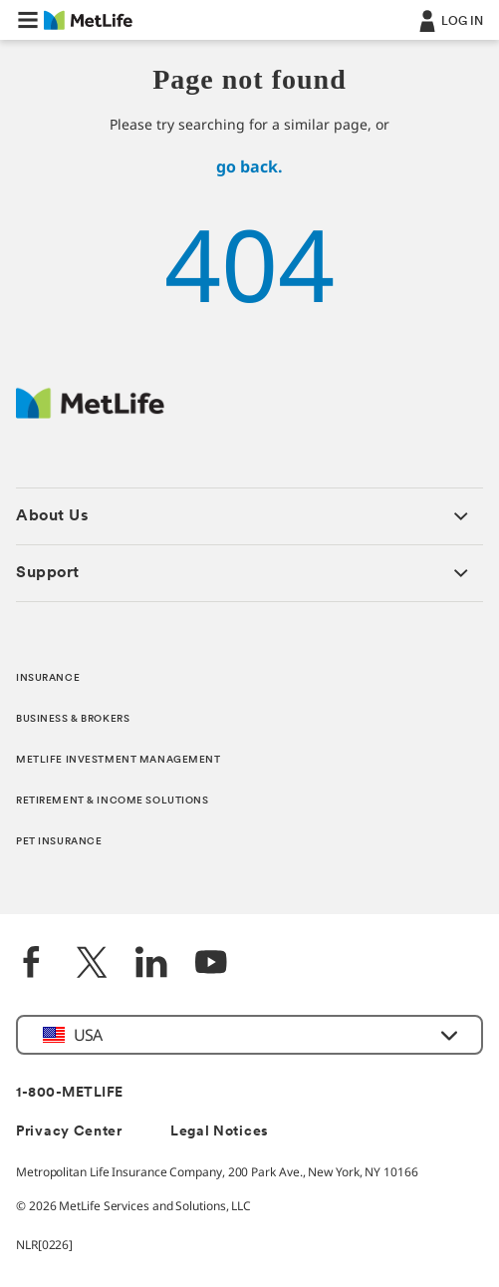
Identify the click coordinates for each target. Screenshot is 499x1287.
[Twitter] (92, 964)
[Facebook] (32, 964)
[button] (28, 20)
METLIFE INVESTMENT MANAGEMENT (118, 760)
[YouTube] (211, 964)
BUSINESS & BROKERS (72, 719)
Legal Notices (219, 1132)
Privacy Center (69, 1132)
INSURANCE (48, 678)
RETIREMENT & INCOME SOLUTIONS (112, 801)
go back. (249, 166)
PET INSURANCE (59, 841)
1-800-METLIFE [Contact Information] (70, 1093)
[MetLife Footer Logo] (90, 413)
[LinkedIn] (151, 964)
